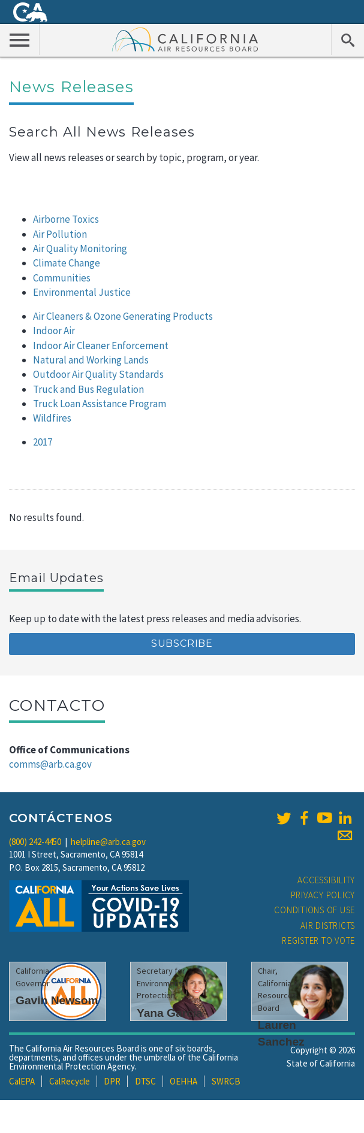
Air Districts (327, 925)
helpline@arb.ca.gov (108, 841)
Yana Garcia (170, 1013)
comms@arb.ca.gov (50, 764)
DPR (112, 1081)
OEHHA (183, 1081)
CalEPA (22, 1081)
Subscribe (182, 643)
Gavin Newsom (57, 1000)
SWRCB (226, 1081)
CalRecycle (69, 1081)
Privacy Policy (323, 895)
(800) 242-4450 (35, 841)
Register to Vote (318, 940)
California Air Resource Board (185, 39)
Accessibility (326, 880)
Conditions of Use (314, 910)
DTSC (145, 1081)
